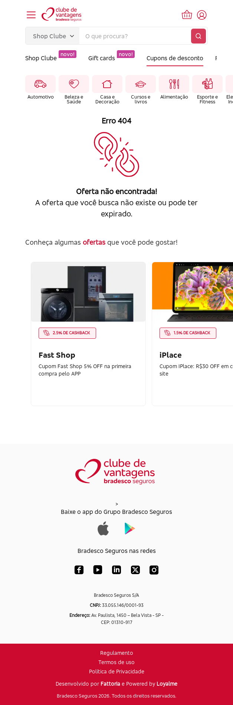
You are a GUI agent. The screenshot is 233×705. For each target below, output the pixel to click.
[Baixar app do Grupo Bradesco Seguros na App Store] (103, 527)
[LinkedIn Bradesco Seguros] (116, 571)
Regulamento (116, 653)
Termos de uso (116, 662)
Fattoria (110, 683)
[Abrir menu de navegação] (31, 15)
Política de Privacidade (116, 671)
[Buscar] (198, 36)
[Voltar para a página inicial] (62, 14)
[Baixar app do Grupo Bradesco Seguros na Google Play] (130, 527)
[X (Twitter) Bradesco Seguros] (135, 571)
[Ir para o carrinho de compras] (187, 15)
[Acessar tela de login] (202, 15)
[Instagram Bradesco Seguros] (154, 571)
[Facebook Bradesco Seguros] (79, 571)
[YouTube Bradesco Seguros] (97, 571)
